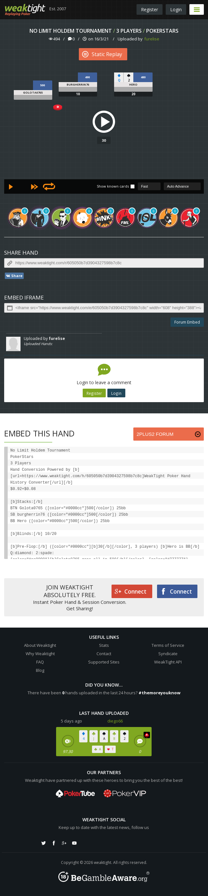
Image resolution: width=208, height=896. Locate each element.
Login (176, 9)
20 (133, 94)
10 (78, 94)
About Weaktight (40, 645)
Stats (104, 645)
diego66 (115, 721)
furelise (151, 39)
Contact (103, 653)
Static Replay (102, 54)
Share (13, 275)
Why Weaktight (40, 653)
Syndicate (168, 653)
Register (149, 9)
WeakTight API (168, 662)
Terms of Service (168, 645)
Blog (40, 670)
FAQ (40, 662)
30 (104, 140)
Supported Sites (104, 662)
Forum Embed (187, 322)
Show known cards (113, 186)
